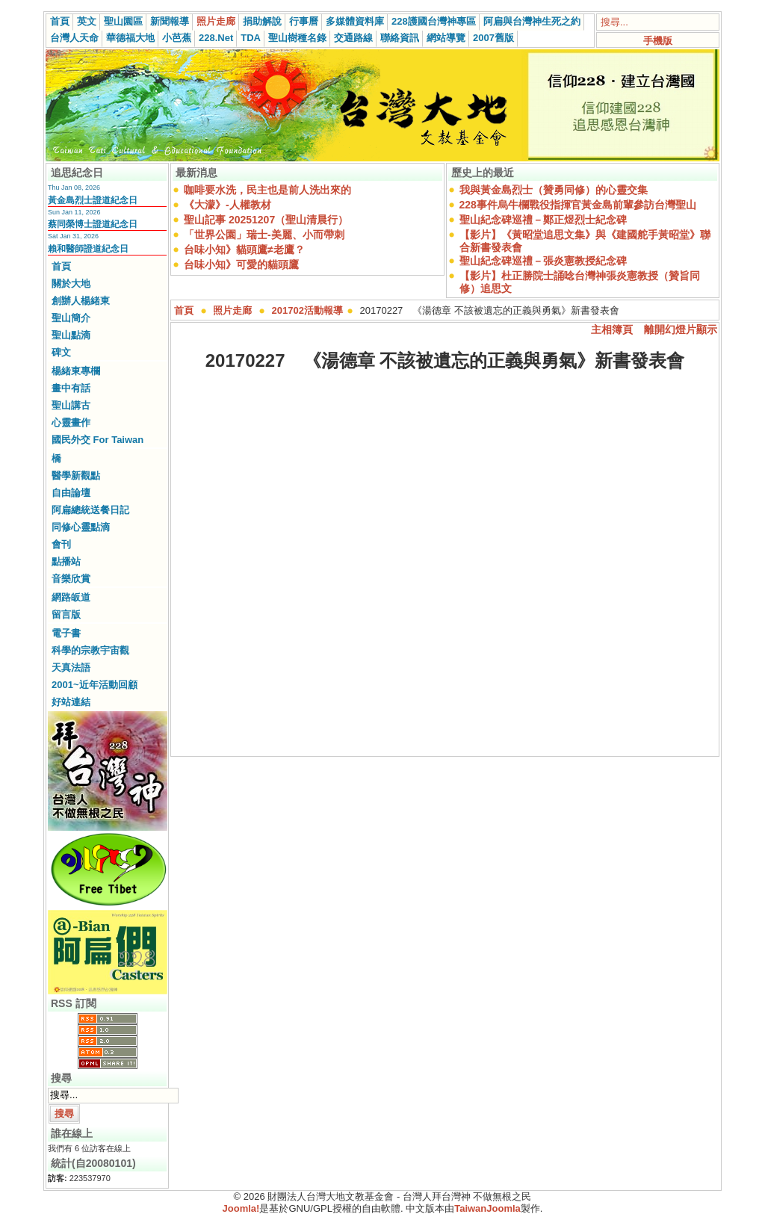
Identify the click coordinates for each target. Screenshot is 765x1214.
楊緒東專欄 (76, 371)
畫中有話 (71, 388)
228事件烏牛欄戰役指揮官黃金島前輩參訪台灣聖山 (577, 205)
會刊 (61, 544)
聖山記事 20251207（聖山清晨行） (266, 220)
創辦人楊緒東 (81, 300)
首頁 (59, 21)
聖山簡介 (71, 317)
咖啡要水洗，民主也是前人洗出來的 (267, 190)
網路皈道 (71, 597)
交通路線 (353, 37)
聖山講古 (71, 405)
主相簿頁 (612, 329)
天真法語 (71, 667)
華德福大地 (130, 37)
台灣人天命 (74, 37)
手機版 (657, 40)
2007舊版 (493, 37)
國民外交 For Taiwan (97, 439)
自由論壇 (71, 492)
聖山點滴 (71, 335)
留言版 (66, 614)
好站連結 (71, 701)
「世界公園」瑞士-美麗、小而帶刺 (264, 235)
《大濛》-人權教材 (227, 205)
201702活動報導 (307, 310)
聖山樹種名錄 (297, 37)
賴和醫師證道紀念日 (88, 249)
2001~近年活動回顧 (94, 684)
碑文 (61, 352)
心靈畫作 (71, 422)
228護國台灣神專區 (433, 21)
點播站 (66, 561)
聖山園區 (123, 21)
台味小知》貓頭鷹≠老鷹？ (244, 250)
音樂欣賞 (71, 578)
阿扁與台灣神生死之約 (531, 21)
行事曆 (303, 21)
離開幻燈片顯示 (680, 329)
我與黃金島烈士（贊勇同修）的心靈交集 (553, 190)
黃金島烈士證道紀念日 (92, 200)
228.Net (216, 37)
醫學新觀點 (76, 475)
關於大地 (71, 283)
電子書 (66, 633)
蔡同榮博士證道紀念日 (92, 224)
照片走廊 (215, 21)
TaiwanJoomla (487, 1208)
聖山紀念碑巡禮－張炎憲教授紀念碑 (543, 261)
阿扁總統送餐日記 (90, 509)
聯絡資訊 (399, 37)
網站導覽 (446, 37)
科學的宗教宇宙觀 (90, 650)
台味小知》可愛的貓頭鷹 (241, 264)
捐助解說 (262, 21)
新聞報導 (169, 21)
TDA (251, 37)
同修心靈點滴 (81, 527)
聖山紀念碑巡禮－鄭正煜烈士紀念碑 (543, 220)
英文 (86, 21)
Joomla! (241, 1208)
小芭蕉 (176, 37)
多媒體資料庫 (355, 21)
